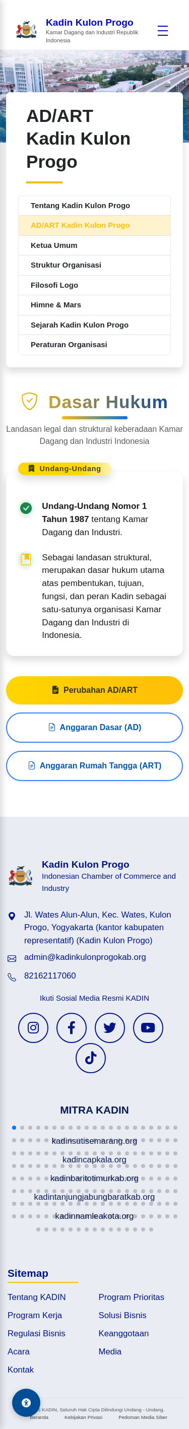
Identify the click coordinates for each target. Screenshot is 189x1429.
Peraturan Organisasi (69, 344)
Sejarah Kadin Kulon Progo (80, 324)
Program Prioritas (132, 1297)
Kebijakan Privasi (83, 1417)
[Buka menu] (163, 31)
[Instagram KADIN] (33, 1028)
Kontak (21, 1370)
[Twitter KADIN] (110, 1028)
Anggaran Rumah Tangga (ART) (94, 771)
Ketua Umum (54, 245)
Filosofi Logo (54, 285)
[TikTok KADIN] (91, 1058)
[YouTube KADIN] (148, 1028)
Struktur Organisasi (66, 265)
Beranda (39, 1417)
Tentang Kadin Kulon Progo (80, 205)
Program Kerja (35, 1315)
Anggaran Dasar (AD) (95, 733)
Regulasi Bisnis (37, 1333)
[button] (14, 1128)
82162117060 (50, 976)
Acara (19, 1351)
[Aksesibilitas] (26, 1403)
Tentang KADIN (37, 1297)
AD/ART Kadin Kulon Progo (80, 225)
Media (110, 1351)
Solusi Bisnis (123, 1315)
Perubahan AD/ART (94, 695)
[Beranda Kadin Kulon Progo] (83, 31)
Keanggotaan (124, 1333)
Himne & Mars (56, 304)
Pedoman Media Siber (142, 1417)
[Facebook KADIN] (71, 1028)
